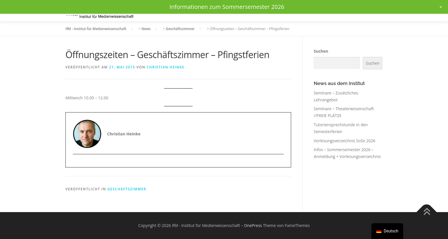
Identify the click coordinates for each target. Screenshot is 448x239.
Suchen (321, 51)
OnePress (253, 225)
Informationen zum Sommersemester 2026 (226, 7)
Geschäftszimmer (126, 189)
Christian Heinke (166, 67)
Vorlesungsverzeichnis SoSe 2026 (344, 140)
